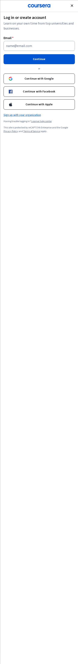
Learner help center (41, 121)
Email (8, 38)
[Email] (39, 46)
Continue (39, 59)
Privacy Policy (10, 131)
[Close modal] (72, 5)
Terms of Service (31, 131)
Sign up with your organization (22, 115)
